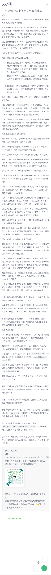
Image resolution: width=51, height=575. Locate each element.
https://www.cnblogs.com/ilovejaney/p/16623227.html (28, 457)
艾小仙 (7, 4)
